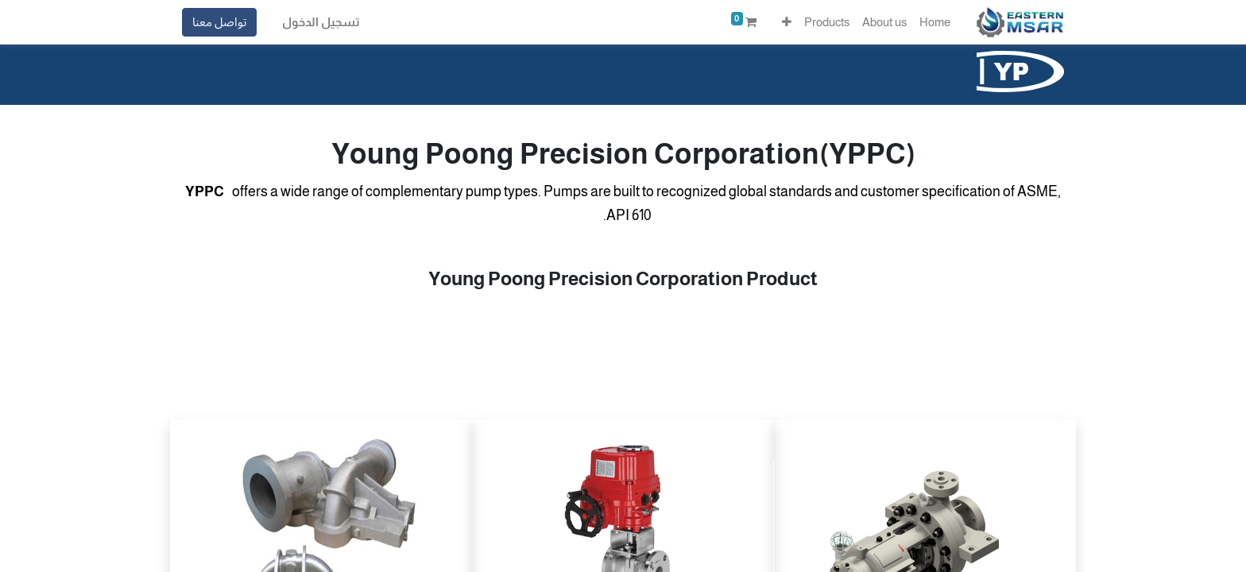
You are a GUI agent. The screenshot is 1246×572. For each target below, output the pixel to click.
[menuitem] (935, 22)
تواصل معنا (219, 21)
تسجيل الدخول (321, 22)
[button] (787, 22)
